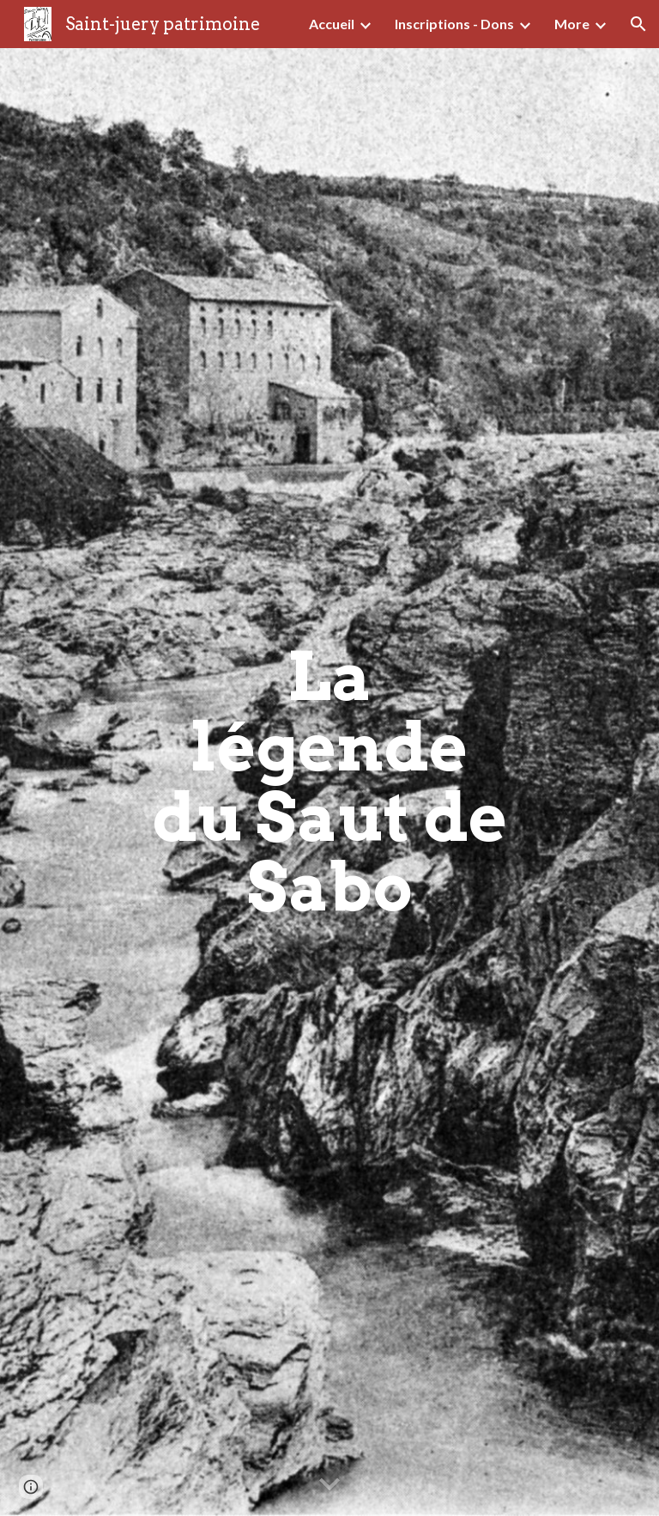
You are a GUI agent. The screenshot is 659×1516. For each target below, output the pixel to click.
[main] (329, 782)
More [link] (571, 23)
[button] (638, 24)
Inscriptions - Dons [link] (454, 23)
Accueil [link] (331, 23)
